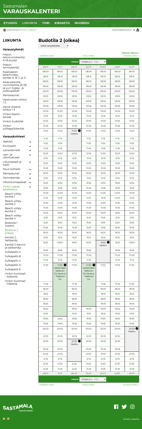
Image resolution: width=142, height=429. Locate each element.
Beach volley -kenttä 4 (14, 217)
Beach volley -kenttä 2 (14, 203)
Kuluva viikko (89, 56)
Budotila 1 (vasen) (11, 224)
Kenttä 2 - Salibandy (11, 239)
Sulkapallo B (13, 256)
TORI (46, 23)
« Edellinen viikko (46, 56)
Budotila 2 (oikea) (11, 232)
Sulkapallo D (13, 265)
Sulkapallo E (13, 269)
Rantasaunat (11, 95)
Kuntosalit (9, 146)
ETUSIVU (10, 23)
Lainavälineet (11, 150)
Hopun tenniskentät (11, 66)
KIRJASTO (62, 23)
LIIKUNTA (29, 23)
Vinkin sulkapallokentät (13, 127)
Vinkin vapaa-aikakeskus (12, 188)
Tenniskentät (11, 177)
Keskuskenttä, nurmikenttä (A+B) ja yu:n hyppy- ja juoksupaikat (15, 87)
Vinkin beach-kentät (12, 116)
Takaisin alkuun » (130, 53)
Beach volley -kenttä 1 (14, 195)
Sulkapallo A (13, 251)
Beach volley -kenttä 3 (14, 210)
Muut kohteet (11, 169)
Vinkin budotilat (13, 121)
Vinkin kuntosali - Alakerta (15, 275)
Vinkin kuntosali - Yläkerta (15, 282)
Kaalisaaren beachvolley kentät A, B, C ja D (14, 74)
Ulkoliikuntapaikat (14, 182)
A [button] (134, 30)
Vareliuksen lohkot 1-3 (15, 101)
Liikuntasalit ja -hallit (13, 163)
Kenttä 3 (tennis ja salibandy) (15, 246)
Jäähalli (8, 141)
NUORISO (82, 23)
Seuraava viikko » (131, 56)
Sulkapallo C (13, 260)
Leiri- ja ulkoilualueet (11, 156)
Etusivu (23, 30)
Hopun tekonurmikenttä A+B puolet (14, 57)
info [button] (79, 130)
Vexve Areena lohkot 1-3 (11, 108)
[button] (30, 142)
